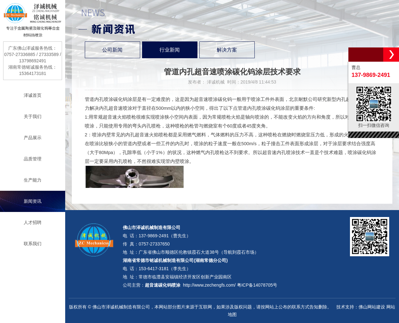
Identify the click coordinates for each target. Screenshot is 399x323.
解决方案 (227, 50)
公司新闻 (112, 50)
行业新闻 (169, 50)
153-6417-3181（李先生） (165, 268)
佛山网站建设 (371, 306)
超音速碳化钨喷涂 (162, 285)
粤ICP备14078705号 (257, 285)
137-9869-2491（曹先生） (165, 235)
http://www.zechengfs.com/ (209, 285)
